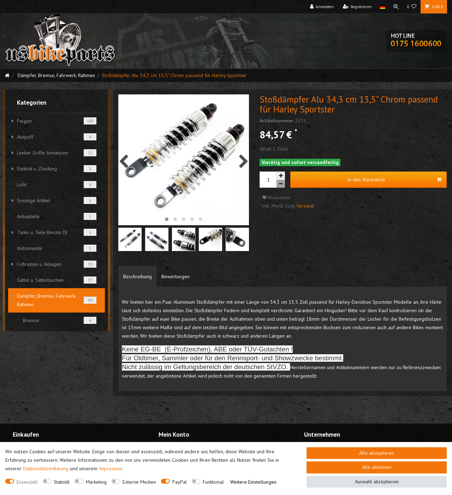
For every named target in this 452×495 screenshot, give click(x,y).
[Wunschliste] (412, 6)
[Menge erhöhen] (280, 175)
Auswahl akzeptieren (377, 481)
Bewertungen (175, 276)
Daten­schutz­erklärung (46, 468)
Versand (304, 206)
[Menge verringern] (280, 184)
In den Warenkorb (394, 179)
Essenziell (27, 482)
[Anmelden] (322, 6)
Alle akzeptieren (376, 453)
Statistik (62, 482)
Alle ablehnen (377, 467)
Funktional (213, 482)
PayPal (179, 482)
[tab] (137, 276)
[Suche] (396, 6)
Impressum (110, 468)
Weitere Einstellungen (253, 482)
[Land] (382, 6)
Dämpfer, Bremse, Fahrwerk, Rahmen (55, 75)
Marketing (96, 482)
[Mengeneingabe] (268, 179)
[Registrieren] (357, 6)
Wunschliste (276, 197)
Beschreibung (137, 276)
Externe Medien (139, 482)
